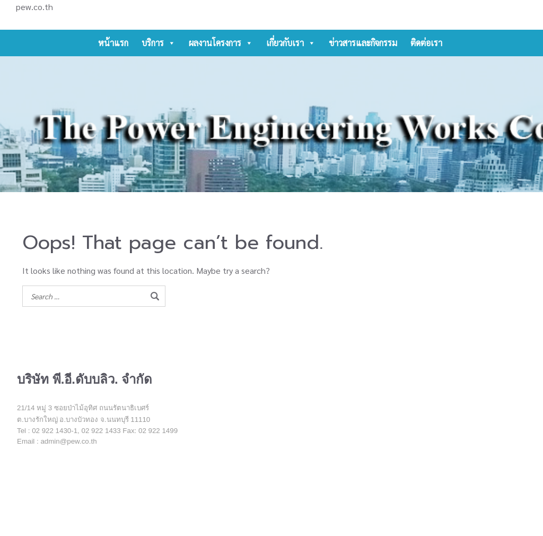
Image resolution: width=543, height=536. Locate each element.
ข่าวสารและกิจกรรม (363, 42)
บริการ (159, 43)
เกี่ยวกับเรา (291, 43)
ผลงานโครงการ (221, 43)
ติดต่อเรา (426, 42)
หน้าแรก (113, 42)
